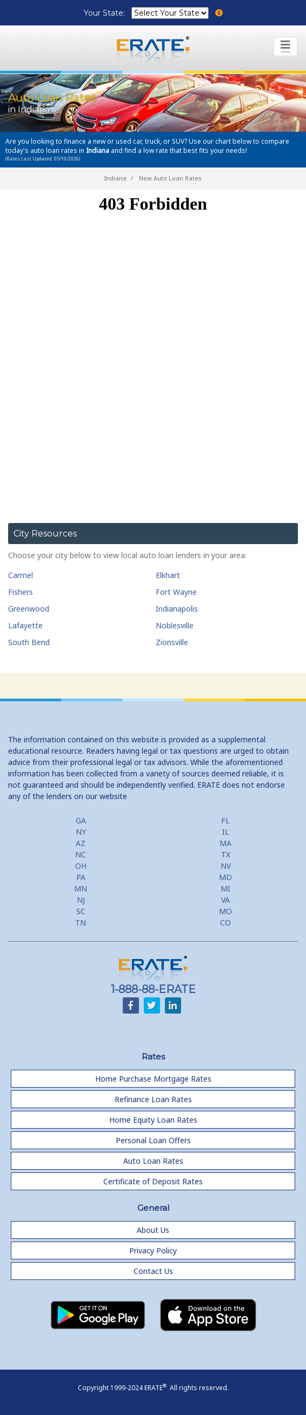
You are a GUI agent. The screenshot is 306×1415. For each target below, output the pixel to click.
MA (225, 843)
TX (225, 854)
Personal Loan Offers (153, 1140)
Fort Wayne (176, 592)
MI (225, 888)
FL (225, 820)
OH (81, 866)
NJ (81, 900)
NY (81, 832)
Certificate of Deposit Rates (153, 1181)
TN (80, 922)
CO (225, 922)
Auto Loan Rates (153, 1161)
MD (225, 877)
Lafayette (25, 625)
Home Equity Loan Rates (153, 1120)
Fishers (20, 592)
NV (226, 866)
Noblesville (175, 625)
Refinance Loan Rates (153, 1099)
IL (225, 832)
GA (81, 820)
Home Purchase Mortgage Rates (153, 1079)
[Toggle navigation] (285, 46)
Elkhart (168, 575)
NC (80, 854)
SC (80, 911)
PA (80, 877)
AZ (80, 843)
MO (225, 911)
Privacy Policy (153, 1250)
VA (225, 900)
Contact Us (153, 1271)
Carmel (20, 575)
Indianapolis (177, 608)
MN (80, 888)
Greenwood (28, 608)
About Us (153, 1230)
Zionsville (172, 642)
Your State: (105, 13)
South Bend (29, 642)
